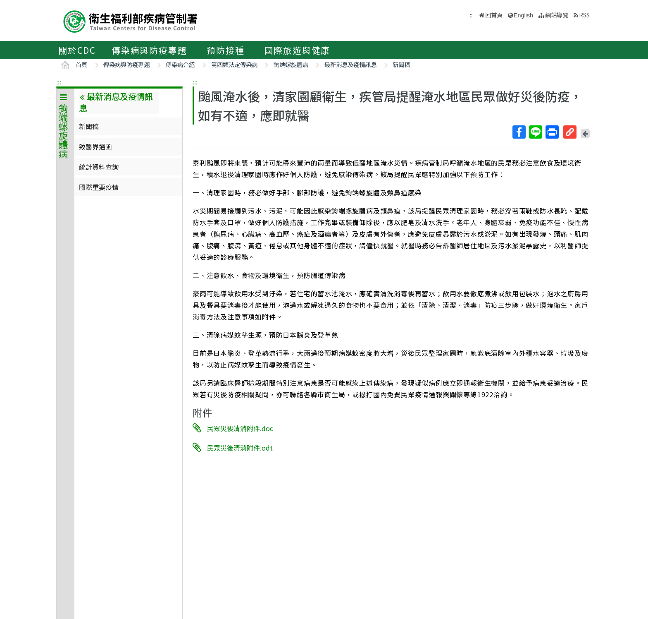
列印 (552, 132)
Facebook (519, 132)
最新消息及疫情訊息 (350, 64)
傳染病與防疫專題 (149, 50)
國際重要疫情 (99, 187)
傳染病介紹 (180, 64)
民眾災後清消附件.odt (240, 447)
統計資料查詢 (99, 167)
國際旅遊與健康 (297, 50)
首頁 (81, 64)
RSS (584, 14)
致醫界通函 (95, 146)
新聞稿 (401, 64)
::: (58, 81)
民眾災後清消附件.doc (240, 428)
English (523, 15)
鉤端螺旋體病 (291, 64)
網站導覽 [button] (556, 14)
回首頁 (494, 14)
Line (535, 132)
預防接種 (225, 50)
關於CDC (77, 50)
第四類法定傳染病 (234, 64)
